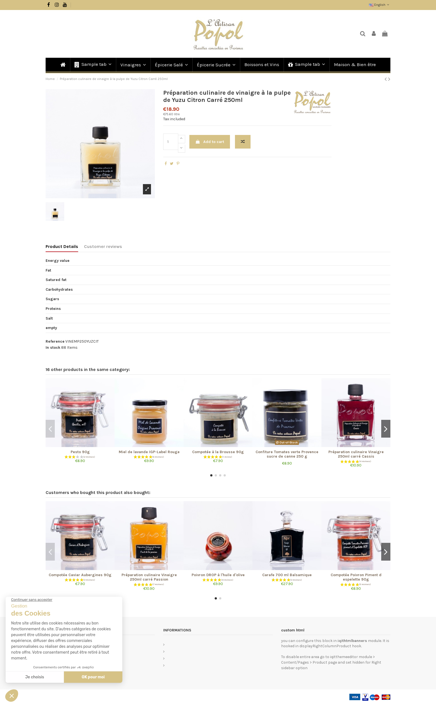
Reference (55, 341)
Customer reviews (103, 246)
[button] (93, 65)
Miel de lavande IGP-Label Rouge (149, 452)
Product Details (62, 246)
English (379, 5)
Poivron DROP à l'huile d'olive (218, 575)
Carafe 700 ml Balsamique (287, 575)
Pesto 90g (80, 452)
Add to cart (209, 141)
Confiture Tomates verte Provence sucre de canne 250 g (287, 454)
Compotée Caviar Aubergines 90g (80, 575)
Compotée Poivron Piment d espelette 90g (356, 577)
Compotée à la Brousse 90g (218, 452)
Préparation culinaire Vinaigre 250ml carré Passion (149, 577)
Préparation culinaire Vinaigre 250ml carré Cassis (356, 454)
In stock (53, 347)
